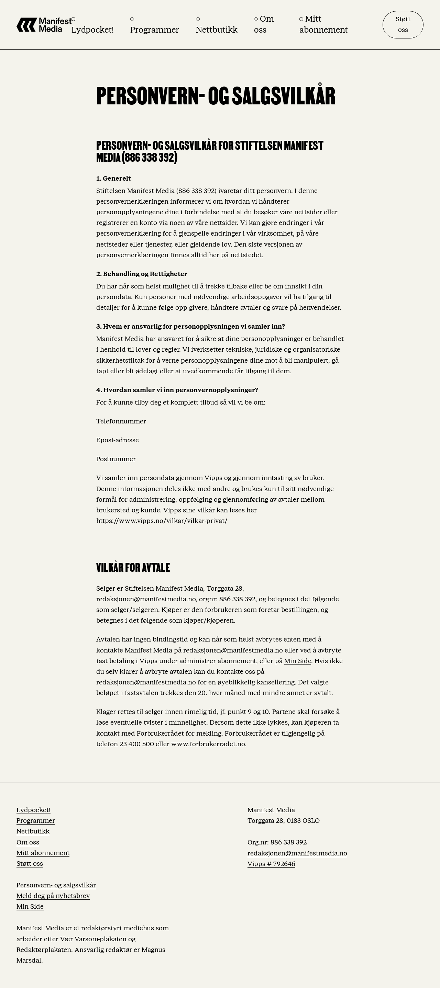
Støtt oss (403, 24)
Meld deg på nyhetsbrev (53, 896)
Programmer (35, 820)
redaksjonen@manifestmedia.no (297, 853)
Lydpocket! (33, 810)
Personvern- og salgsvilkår (56, 885)
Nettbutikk (33, 831)
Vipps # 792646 (271, 864)
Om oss (27, 842)
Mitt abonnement (42, 853)
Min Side (297, 661)
